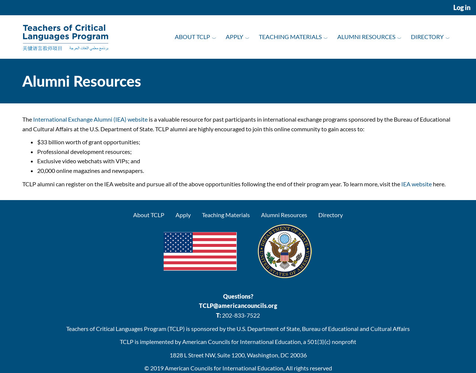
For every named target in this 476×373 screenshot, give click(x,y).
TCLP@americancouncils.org (238, 305)
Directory (427, 36)
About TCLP (192, 36)
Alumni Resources (366, 36)
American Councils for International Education (224, 368)
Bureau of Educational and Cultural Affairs (356, 328)
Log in (461, 8)
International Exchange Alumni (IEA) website (90, 119)
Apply (234, 36)
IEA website (416, 183)
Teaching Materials (290, 36)
